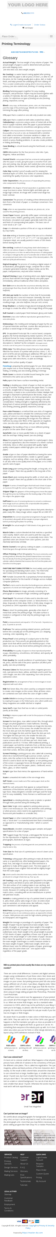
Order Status (39, 24)
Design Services (11, 1167)
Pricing (39, 1177)
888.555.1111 (28, 13)
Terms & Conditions (8, 1209)
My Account (41, 1181)
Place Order (41, 1170)
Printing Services (8, 1162)
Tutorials (24, 1185)
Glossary (24, 1171)
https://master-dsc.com (32, 1232)
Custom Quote (42, 1173)
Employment (9, 1204)
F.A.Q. (22, 1167)
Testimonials (25, 1181)
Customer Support (24, 1158)
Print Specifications (26, 1176)
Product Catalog (11, 1157)
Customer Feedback (8, 1199)
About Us (24, 1163)
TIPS (41, 52)
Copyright (33, 1225)
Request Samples (40, 1164)
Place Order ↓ (9, 36)
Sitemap (7, 1194)
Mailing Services (11, 1171)
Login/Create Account (20, 24)
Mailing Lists (9, 1175)
